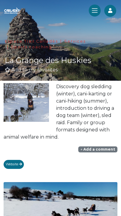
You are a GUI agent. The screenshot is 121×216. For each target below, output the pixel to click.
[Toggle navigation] (95, 10)
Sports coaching (31, 47)
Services (75, 41)
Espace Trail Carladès (31, 41)
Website (14, 164)
